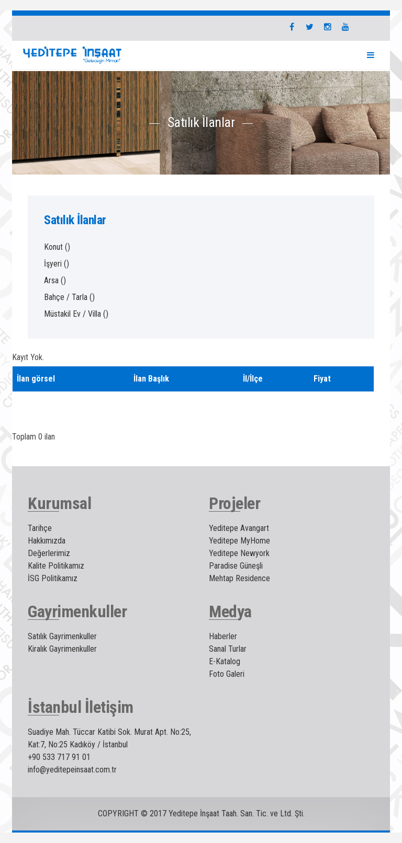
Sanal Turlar (228, 649)
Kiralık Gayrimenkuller (62, 649)
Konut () (57, 247)
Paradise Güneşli (236, 566)
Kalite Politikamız (56, 566)
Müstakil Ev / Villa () (76, 314)
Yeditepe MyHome (239, 541)
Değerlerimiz (49, 553)
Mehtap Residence (239, 578)
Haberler (223, 636)
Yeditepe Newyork (239, 553)
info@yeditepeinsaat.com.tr (72, 770)
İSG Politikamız (52, 578)
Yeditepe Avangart (239, 528)
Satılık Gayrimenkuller (62, 636)
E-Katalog (224, 661)
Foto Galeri (226, 674)
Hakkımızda (46, 541)
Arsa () (55, 280)
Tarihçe (40, 528)
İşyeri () (56, 264)
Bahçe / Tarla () (69, 297)
